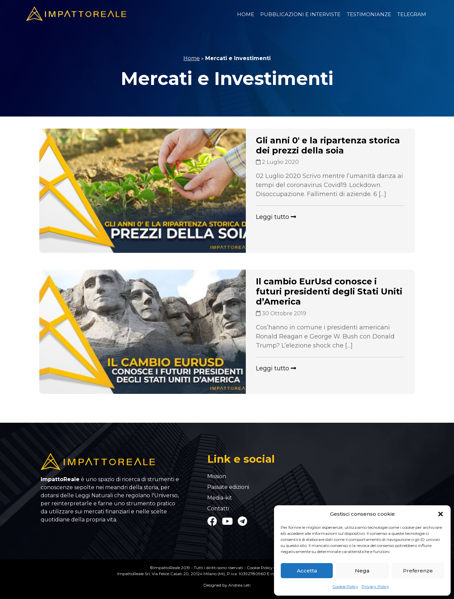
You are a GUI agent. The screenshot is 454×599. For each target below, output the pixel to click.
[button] (440, 514)
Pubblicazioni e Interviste (300, 14)
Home (245, 14)
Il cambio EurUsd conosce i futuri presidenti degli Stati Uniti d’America (329, 291)
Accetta (307, 570)
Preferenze (418, 570)
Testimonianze (369, 14)
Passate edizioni (228, 487)
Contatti (218, 508)
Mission (216, 476)
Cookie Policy (345, 586)
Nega (362, 570)
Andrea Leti (239, 585)
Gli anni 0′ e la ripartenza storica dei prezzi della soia (328, 145)
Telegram (411, 14)
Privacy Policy (375, 586)
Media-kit (219, 498)
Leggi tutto (276, 217)
